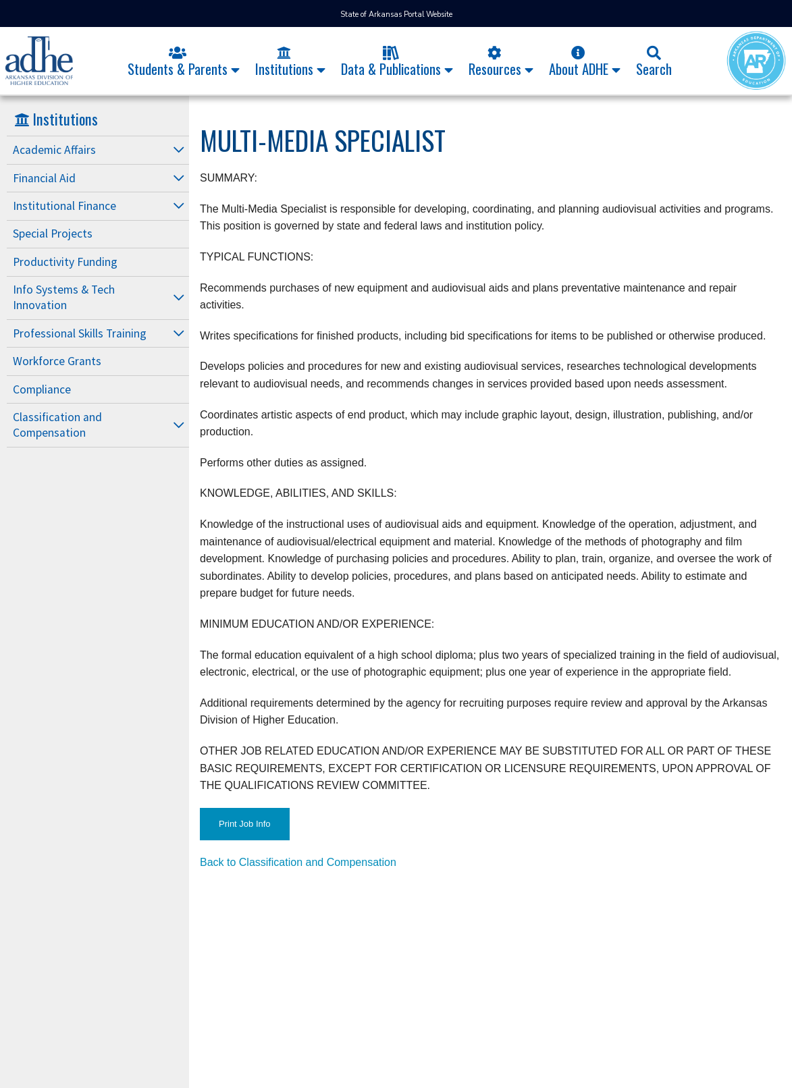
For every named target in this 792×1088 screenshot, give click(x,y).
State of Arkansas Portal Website (396, 14)
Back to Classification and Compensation (298, 862)
